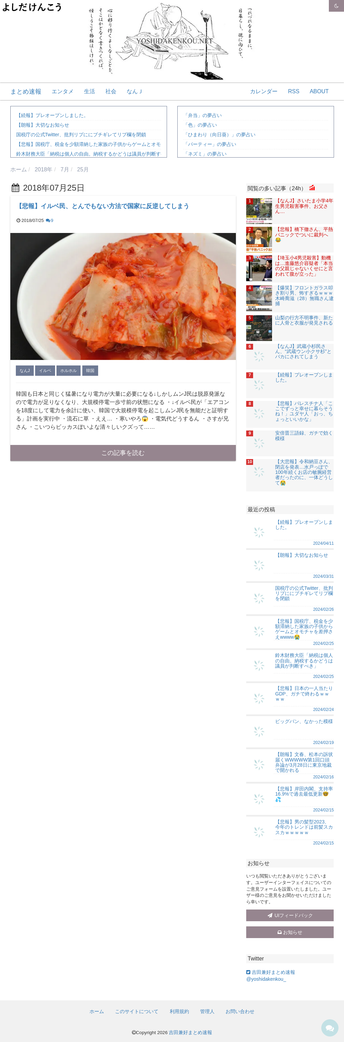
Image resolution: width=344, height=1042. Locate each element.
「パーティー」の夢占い (209, 144)
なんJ (25, 370)
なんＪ (135, 91)
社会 (110, 91)
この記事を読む (123, 452)
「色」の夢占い (200, 125)
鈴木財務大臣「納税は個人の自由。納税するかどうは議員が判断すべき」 (95, 154)
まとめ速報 (25, 91)
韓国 (90, 370)
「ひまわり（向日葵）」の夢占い (219, 134)
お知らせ (290, 932)
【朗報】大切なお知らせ (42, 125)
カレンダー (264, 91)
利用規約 (179, 1011)
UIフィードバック (290, 915)
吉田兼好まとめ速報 (190, 1032)
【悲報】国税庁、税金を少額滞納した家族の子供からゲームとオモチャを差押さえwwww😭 (115, 144)
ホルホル (68, 370)
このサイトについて (136, 1011)
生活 (89, 91)
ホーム (97, 1011)
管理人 (207, 1011)
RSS (293, 91)
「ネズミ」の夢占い (205, 154)
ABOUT (319, 91)
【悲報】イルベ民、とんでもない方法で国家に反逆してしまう (102, 206)
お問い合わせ (240, 1011)
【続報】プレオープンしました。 (52, 115)
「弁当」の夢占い (202, 115)
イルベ (45, 370)
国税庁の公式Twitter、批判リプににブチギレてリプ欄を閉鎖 (81, 134)
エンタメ (63, 91)
